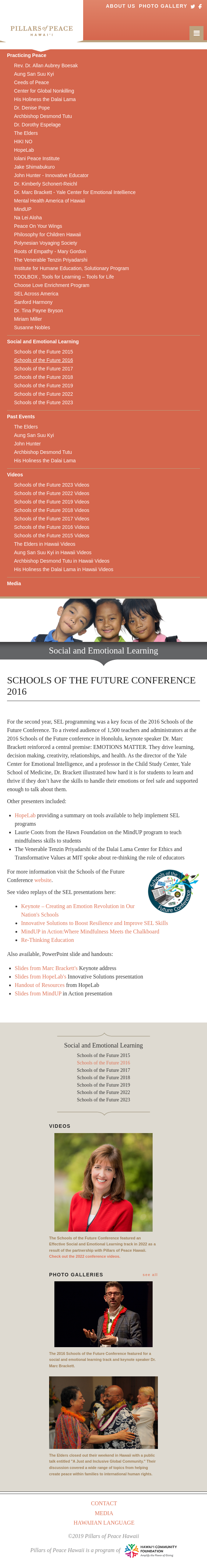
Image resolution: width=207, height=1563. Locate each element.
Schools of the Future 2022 (43, 394)
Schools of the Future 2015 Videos (51, 535)
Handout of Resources (40, 985)
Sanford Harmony (33, 302)
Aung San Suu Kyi (34, 74)
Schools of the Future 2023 (43, 402)
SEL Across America (36, 293)
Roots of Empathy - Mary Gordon (50, 251)
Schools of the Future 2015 (43, 352)
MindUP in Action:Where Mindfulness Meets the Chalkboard (90, 931)
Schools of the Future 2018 (43, 377)
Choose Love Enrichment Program (51, 285)
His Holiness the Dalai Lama (45, 99)
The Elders (26, 133)
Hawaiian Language (104, 1523)
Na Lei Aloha (28, 217)
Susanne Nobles (32, 327)
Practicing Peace (26, 55)
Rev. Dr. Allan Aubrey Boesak (46, 65)
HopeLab (24, 150)
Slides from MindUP (38, 993)
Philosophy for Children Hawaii (47, 234)
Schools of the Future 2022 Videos (51, 493)
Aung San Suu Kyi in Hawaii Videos (53, 552)
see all (150, 1275)
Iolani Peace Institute (37, 158)
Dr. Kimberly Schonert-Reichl (45, 184)
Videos (15, 474)
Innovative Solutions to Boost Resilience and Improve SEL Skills (94, 923)
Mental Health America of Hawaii (49, 201)
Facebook (200, 6)
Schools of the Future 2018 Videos (51, 510)
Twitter (193, 6)
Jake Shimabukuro (34, 167)
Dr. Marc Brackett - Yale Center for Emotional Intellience (75, 192)
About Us (120, 6)
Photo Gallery (163, 6)
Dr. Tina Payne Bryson (38, 310)
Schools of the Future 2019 (43, 385)
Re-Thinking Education (47, 940)
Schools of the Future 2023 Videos (51, 485)
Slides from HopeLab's (40, 977)
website (43, 880)
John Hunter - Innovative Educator (51, 175)
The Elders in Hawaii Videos (44, 544)
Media (14, 583)
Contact (104, 1503)
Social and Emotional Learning (43, 341)
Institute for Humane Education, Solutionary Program (71, 268)
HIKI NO (23, 141)
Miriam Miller (28, 319)
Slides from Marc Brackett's (46, 968)
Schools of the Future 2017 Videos (51, 518)
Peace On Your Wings (38, 226)
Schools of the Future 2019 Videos (51, 502)
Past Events (21, 416)
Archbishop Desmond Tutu (43, 116)
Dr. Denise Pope (32, 108)
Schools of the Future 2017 (43, 368)
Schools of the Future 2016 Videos (51, 527)
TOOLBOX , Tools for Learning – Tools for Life (64, 277)
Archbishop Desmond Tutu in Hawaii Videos (61, 561)
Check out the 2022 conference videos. (84, 1256)
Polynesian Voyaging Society (45, 243)
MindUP (23, 209)
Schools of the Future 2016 (43, 360)
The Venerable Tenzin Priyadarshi (50, 260)
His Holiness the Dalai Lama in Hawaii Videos (63, 569)
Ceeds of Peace (31, 82)
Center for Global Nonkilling (44, 91)
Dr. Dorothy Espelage (37, 124)
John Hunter (27, 443)
